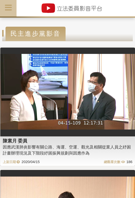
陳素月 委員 (15, 140)
